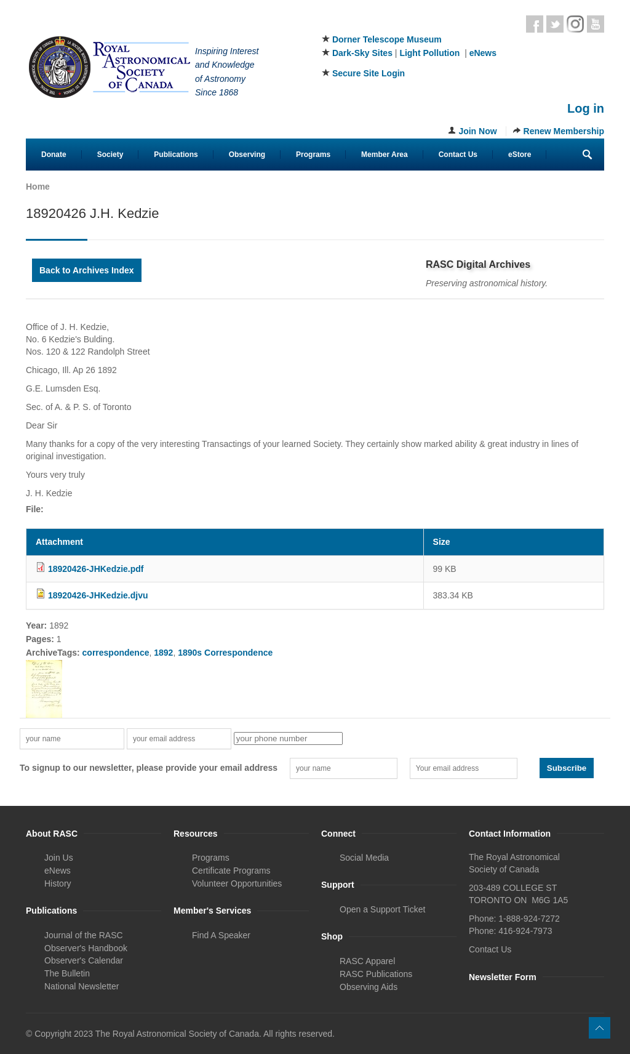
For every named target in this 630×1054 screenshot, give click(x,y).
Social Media (364, 858)
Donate (53, 154)
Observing (247, 154)
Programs (313, 154)
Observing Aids (368, 987)
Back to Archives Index (86, 270)
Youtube (595, 24)
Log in (585, 108)
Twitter (555, 24)
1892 (163, 653)
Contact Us (458, 154)
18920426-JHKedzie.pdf (96, 569)
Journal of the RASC (83, 935)
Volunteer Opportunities (237, 883)
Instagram (575, 24)
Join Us (58, 858)
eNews (482, 53)
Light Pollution (429, 53)
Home (38, 186)
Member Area (384, 154)
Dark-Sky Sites (362, 53)
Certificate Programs (231, 870)
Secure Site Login (368, 73)
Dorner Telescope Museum (387, 39)
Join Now (477, 131)
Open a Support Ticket (382, 909)
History (57, 883)
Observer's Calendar (83, 960)
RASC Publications (376, 974)
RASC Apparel (367, 961)
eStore (519, 154)
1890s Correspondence (225, 653)
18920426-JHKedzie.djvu (98, 595)
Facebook (534, 24)
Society (110, 154)
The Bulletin (67, 973)
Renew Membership (564, 131)
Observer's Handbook (85, 948)
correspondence (116, 653)
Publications (175, 154)
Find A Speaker (221, 935)
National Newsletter (81, 986)
